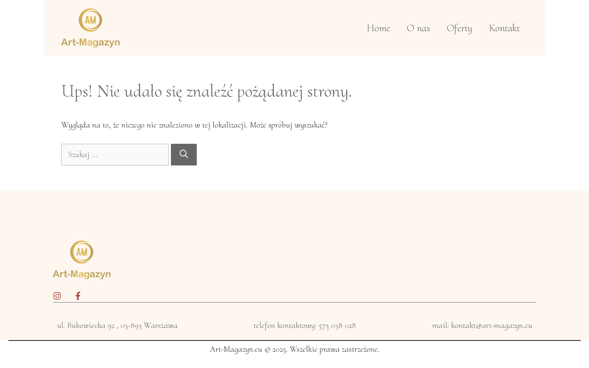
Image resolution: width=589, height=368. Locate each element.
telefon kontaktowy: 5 (287, 325)
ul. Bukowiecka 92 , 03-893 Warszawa (117, 325)
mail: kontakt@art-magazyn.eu (482, 325)
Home (378, 28)
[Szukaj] (184, 154)
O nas (418, 28)
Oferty (459, 28)
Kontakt (504, 28)
